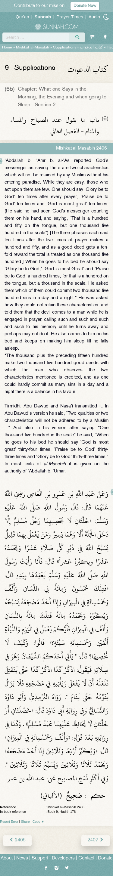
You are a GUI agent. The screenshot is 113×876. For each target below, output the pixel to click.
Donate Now (85, 6)
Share (25, 821)
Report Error (9, 821)
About (7, 858)
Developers (63, 858)
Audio (94, 16)
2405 (17, 840)
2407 (95, 840)
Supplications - (78, 47)
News (22, 858)
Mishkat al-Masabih (32, 47)
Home (7, 47)
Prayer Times (69, 16)
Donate (105, 858)
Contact (86, 858)
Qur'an (22, 16)
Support (40, 858)
